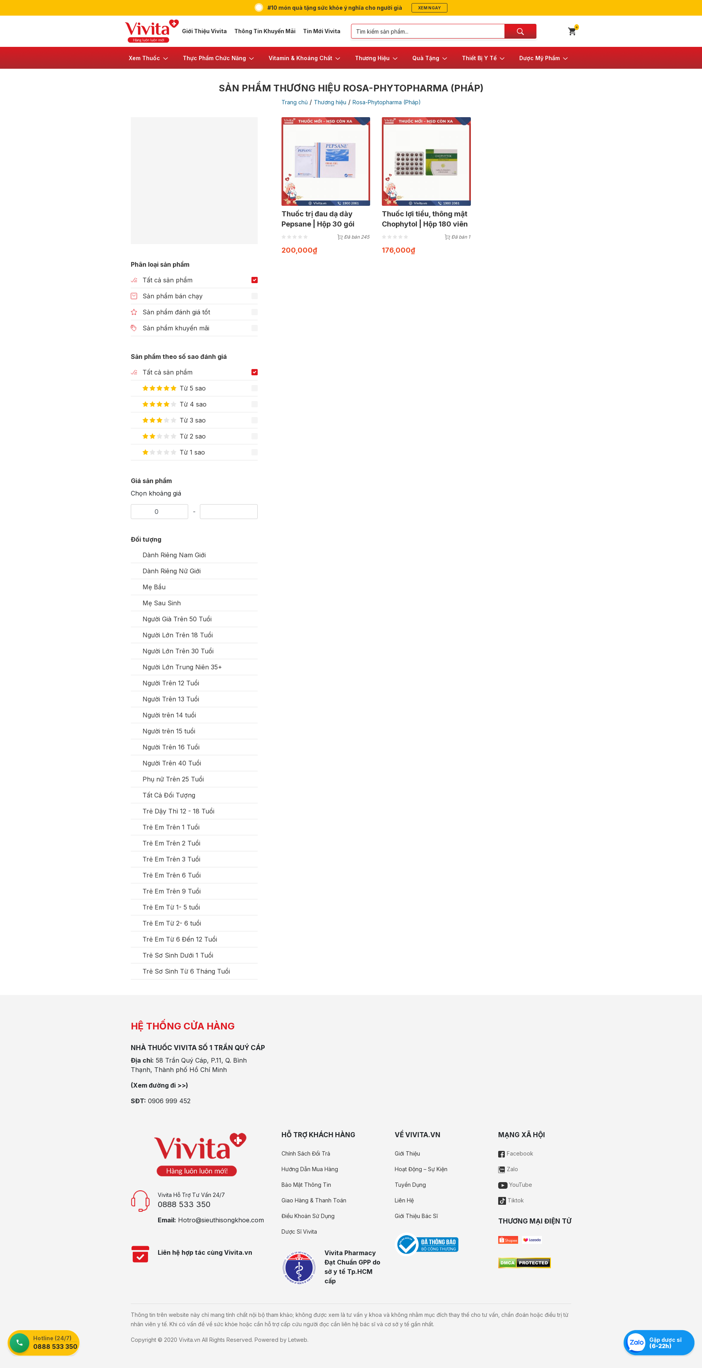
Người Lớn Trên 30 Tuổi (178, 651)
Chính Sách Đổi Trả (306, 1153)
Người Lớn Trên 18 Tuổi (178, 635)
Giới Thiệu (407, 1153)
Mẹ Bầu (154, 587)
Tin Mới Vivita (321, 31)
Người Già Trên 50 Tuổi (177, 619)
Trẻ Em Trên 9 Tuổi (172, 891)
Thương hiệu (330, 102)
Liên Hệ (404, 1200)
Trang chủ (295, 102)
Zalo (508, 1169)
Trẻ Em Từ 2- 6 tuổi (172, 923)
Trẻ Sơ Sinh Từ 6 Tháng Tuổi (186, 971)
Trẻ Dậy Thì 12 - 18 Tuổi (178, 811)
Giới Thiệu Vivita (204, 31)
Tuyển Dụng (410, 1184)
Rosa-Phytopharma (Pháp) (387, 102)
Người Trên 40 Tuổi (172, 763)
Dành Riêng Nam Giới (174, 555)
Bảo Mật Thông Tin (306, 1184)
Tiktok (511, 1200)
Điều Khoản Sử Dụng (308, 1216)
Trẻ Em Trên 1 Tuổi (171, 827)
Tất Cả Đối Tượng (169, 795)
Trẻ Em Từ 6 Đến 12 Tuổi (180, 939)
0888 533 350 (184, 1204)
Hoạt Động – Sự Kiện (421, 1169)
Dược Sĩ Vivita (299, 1231)
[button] (149, 58)
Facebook (515, 1153)
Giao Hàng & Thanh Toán (314, 1200)
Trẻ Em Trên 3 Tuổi (171, 859)
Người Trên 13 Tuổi (171, 699)
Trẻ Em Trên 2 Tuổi (171, 843)
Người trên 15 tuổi (169, 731)
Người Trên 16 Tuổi (171, 747)
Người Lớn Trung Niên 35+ (182, 667)
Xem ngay (429, 7)
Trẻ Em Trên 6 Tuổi (172, 875)
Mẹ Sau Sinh (162, 603)
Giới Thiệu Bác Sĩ (416, 1216)
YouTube (515, 1184)
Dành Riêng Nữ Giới (172, 571)
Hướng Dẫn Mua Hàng (310, 1169)
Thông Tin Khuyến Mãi (265, 31)
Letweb (297, 1339)
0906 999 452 (169, 1101)
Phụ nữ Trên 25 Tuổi (173, 779)
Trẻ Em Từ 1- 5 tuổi (171, 907)
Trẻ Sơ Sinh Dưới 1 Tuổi (178, 955)
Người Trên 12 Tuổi (171, 683)
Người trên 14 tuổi (169, 715)
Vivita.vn (189, 1339)
